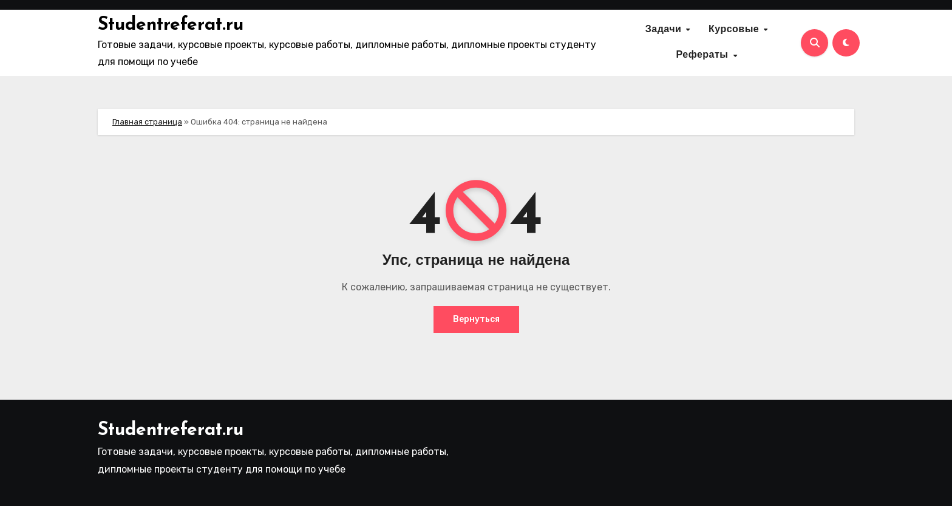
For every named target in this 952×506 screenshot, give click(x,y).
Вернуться (476, 319)
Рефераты (704, 55)
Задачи (665, 30)
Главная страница (147, 121)
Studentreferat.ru (170, 25)
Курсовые (736, 30)
